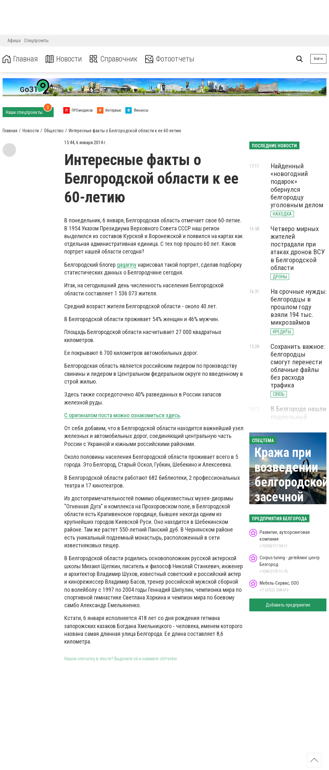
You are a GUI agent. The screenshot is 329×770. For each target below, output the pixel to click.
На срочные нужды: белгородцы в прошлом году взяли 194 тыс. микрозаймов (298, 307)
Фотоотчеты (169, 59)
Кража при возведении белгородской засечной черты (291, 482)
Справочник (114, 59)
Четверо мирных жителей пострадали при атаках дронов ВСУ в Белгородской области (298, 248)
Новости (64, 59)
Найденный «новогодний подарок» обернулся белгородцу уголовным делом (297, 185)
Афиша (14, 40)
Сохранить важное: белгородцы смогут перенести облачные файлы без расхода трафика (298, 366)
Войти (318, 59)
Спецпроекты (36, 40)
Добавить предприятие (288, 605)
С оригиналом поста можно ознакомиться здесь (122, 415)
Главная (20, 59)
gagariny (127, 264)
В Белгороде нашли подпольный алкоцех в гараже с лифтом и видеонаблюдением (299, 424)
